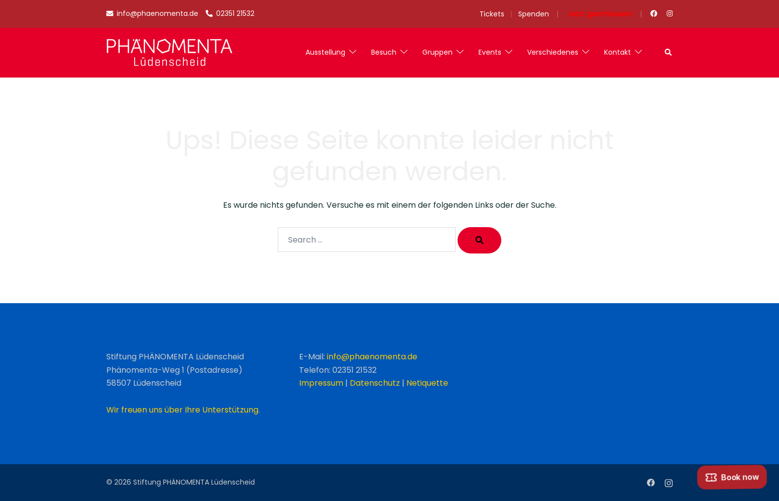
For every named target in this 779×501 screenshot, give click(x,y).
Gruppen (437, 52)
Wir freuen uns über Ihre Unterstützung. (183, 410)
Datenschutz (375, 383)
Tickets (491, 13)
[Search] (479, 240)
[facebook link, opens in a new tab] (653, 13)
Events (489, 52)
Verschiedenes (552, 52)
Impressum (321, 383)
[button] (669, 53)
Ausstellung (325, 52)
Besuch (383, 52)
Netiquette (427, 383)
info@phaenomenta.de (372, 356)
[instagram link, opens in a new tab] (669, 13)
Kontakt (617, 52)
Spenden (533, 13)
